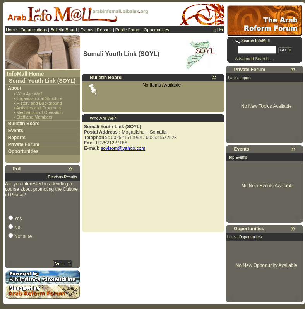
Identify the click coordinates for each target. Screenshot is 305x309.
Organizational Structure (39, 98)
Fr (221, 29)
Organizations (34, 29)
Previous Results (62, 177)
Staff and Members (34, 117)
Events (87, 29)
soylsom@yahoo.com (123, 148)
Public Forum (128, 29)
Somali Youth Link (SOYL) (42, 81)
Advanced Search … (254, 58)
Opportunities (156, 29)
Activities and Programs (38, 107)
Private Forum (23, 144)
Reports (104, 29)
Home (11, 29)
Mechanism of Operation (39, 112)
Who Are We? (29, 94)
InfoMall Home (25, 74)
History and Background (39, 103)
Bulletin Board (63, 29)
